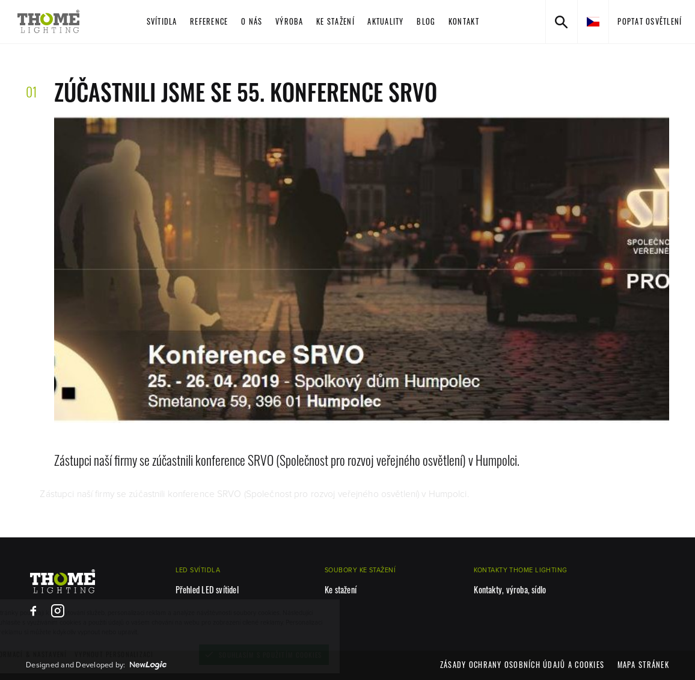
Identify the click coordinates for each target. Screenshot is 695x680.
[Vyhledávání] (561, 21)
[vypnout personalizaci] (159, 654)
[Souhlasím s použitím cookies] (310, 654)
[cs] (593, 21)
